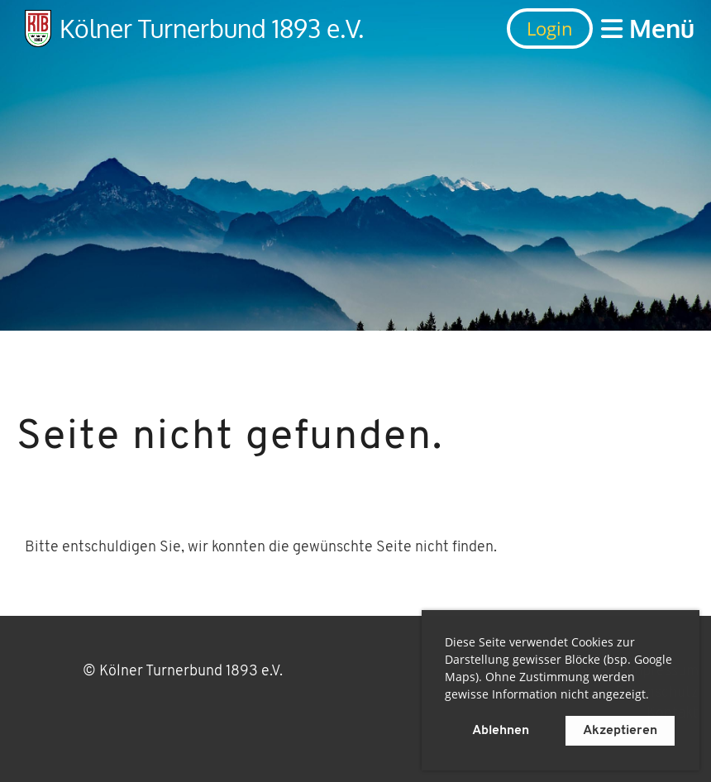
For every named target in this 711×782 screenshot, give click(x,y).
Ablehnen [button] (500, 730)
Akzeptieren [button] (620, 730)
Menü (647, 28)
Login (550, 28)
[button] (654, 696)
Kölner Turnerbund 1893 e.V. (212, 28)
